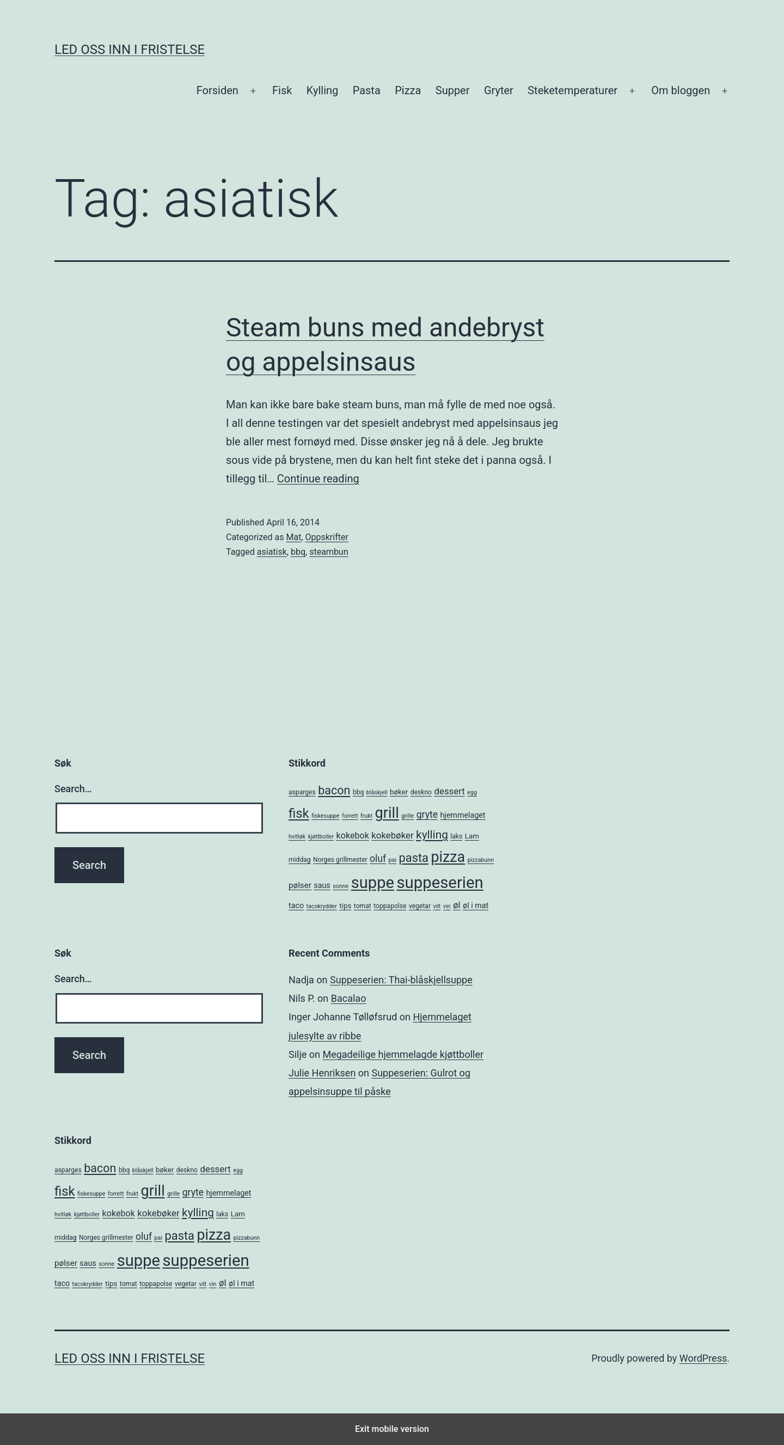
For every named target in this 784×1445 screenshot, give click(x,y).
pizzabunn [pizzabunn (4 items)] (481, 860)
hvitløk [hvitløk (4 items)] (297, 836)
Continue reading (318, 478)
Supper (453, 90)
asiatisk (272, 552)
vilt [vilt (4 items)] (437, 906)
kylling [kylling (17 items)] (432, 834)
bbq (298, 552)
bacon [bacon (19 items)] (334, 790)
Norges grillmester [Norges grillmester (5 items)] (340, 860)
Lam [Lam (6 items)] (472, 836)
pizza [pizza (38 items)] (448, 857)
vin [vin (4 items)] (447, 906)
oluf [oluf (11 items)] (378, 858)
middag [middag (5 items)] (300, 860)
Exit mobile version (392, 1429)
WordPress (703, 1358)
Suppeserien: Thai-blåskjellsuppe (401, 979)
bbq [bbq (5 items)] (358, 792)
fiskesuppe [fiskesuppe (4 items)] (325, 815)
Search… (73, 788)
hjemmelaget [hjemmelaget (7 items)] (463, 815)
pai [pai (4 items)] (392, 860)
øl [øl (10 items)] (457, 904)
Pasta (367, 90)
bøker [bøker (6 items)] (399, 792)
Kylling (323, 90)
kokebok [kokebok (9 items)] (352, 835)
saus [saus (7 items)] (322, 885)
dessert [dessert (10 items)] (449, 791)
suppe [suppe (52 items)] (372, 882)
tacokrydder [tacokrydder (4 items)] (322, 906)
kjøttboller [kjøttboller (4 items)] (321, 836)
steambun (328, 552)
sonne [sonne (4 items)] (340, 886)
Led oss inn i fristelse (129, 49)
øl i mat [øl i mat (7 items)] (475, 905)
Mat (293, 537)
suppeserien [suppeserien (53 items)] (439, 882)
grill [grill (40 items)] (387, 813)
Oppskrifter (326, 537)
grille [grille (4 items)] (407, 815)
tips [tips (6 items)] (345, 906)
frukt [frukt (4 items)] (366, 815)
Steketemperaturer (572, 90)
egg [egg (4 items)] (472, 792)
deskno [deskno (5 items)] (421, 792)
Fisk (282, 90)
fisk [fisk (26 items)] (299, 813)
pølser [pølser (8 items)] (300, 885)
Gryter (498, 90)
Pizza (408, 90)
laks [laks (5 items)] (456, 836)
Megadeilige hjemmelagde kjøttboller (402, 1054)
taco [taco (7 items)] (296, 905)
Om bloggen (680, 90)
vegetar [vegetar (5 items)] (420, 906)
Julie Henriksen (322, 1073)
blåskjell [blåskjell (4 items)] (377, 792)
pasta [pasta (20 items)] (413, 858)
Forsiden (217, 90)
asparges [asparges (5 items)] (302, 792)
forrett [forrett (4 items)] (350, 815)
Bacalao (348, 998)
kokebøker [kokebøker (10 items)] (392, 835)
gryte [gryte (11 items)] (427, 814)
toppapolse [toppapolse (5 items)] (389, 906)
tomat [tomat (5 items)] (362, 906)
